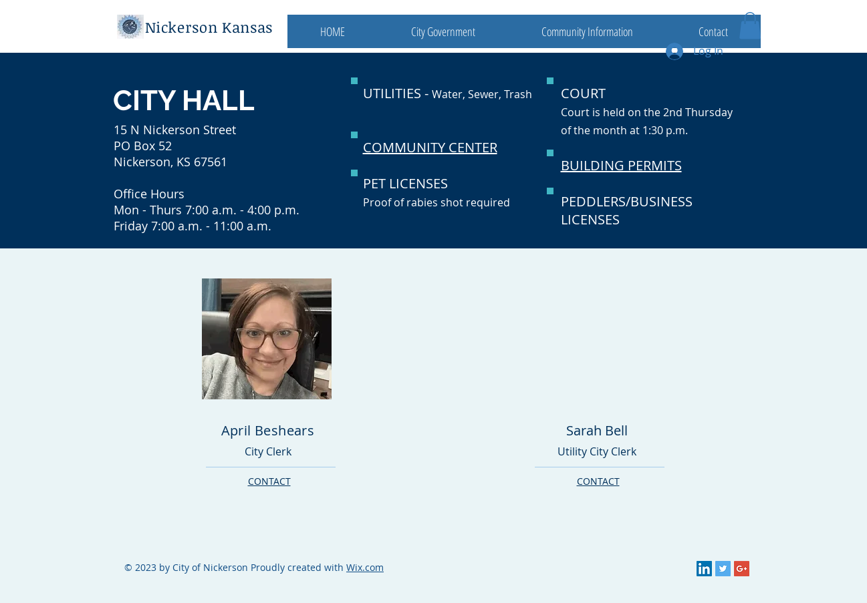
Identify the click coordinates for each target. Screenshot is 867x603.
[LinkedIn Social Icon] (704, 568)
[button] (443, 31)
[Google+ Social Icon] (741, 568)
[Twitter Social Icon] (723, 568)
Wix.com (365, 567)
